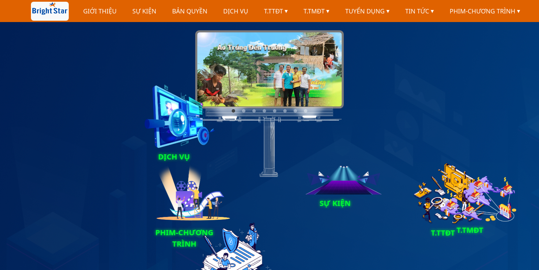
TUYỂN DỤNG (367, 11)
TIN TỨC (419, 11)
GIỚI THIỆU (100, 11)
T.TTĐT (276, 11)
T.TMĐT (316, 11)
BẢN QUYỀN (190, 11)
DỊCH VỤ (235, 11)
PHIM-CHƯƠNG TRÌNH (485, 11)
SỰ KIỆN (144, 11)
